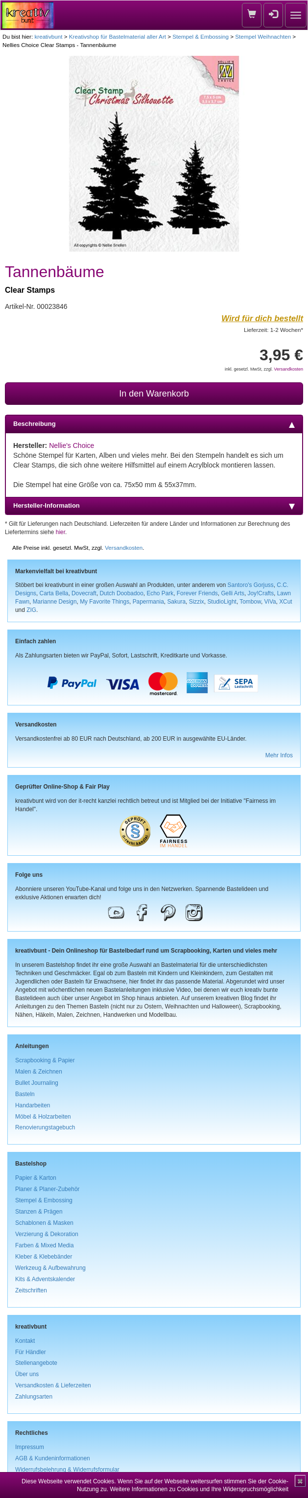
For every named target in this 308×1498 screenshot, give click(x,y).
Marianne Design (55, 601)
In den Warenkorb (154, 393)
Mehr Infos (279, 755)
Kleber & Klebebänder (43, 1256)
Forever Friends (197, 593)
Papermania (148, 601)
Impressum (29, 1447)
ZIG (31, 610)
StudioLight (222, 601)
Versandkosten (288, 369)
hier (60, 532)
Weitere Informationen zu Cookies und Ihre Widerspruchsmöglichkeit (199, 1489)
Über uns (27, 1374)
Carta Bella (54, 593)
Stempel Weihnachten (263, 36)
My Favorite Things (104, 601)
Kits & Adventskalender (45, 1279)
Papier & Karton (35, 1177)
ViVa (270, 601)
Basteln (25, 1094)
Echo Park (159, 593)
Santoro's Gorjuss (251, 585)
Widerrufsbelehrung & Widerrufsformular (67, 1469)
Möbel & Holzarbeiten (43, 1116)
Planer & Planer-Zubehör (47, 1189)
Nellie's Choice (71, 445)
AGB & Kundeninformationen (52, 1458)
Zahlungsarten (33, 1396)
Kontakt (25, 1340)
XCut (285, 601)
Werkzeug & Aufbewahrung (50, 1267)
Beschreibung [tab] (154, 424)
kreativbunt (48, 36)
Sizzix (196, 601)
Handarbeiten (32, 1105)
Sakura (176, 601)
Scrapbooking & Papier (45, 1060)
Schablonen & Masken (44, 1222)
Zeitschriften (31, 1290)
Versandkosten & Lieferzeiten (53, 1385)
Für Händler (30, 1352)
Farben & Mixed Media (44, 1245)
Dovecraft (83, 593)
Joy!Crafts (261, 593)
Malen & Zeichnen (38, 1071)
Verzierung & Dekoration (46, 1234)
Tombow (250, 601)
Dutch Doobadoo (121, 593)
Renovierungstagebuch (45, 1127)
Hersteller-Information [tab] (154, 506)
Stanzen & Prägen (39, 1211)
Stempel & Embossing (200, 36)
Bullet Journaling (36, 1082)
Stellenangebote (36, 1362)
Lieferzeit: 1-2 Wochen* (273, 330)
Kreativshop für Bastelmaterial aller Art (117, 36)
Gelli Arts (232, 593)
